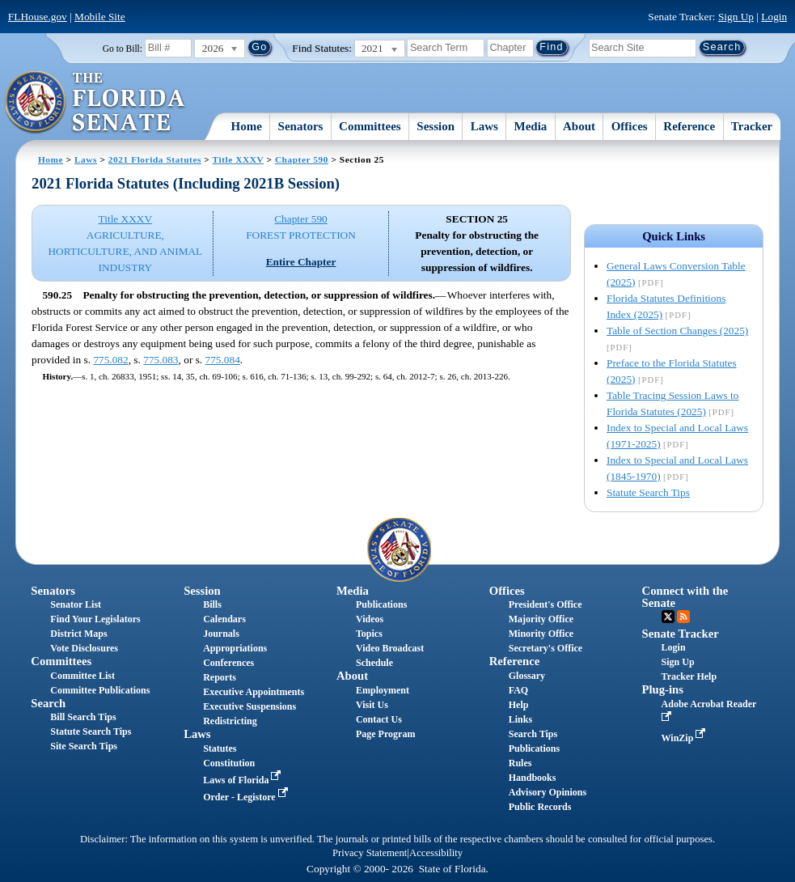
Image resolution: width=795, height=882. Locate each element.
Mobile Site (99, 17)
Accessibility (436, 853)
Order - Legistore (247, 797)
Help (519, 704)
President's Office (545, 604)
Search (48, 703)
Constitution (229, 763)
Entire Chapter (301, 262)
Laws (484, 126)
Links (520, 719)
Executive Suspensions (249, 706)
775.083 (160, 360)
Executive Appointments (253, 692)
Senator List (75, 604)
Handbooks (532, 777)
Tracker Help (689, 676)
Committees (370, 126)
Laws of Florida (243, 780)
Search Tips (533, 734)
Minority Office (541, 633)
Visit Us (372, 704)
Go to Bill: (122, 48)
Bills (212, 604)
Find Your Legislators (95, 619)
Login (774, 17)
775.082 (110, 360)
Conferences (228, 662)
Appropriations (235, 648)
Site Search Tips (83, 746)
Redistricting (230, 721)
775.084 (222, 360)
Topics (369, 633)
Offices (629, 126)
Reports (219, 677)
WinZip (685, 738)
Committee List (82, 675)
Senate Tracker (680, 633)
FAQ (518, 690)
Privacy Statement (369, 853)
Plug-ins (662, 689)
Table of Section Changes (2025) (677, 330)
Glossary (527, 675)
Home (246, 126)
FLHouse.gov (37, 17)
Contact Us (379, 719)
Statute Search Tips (648, 492)
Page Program (385, 734)
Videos (369, 619)
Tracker (751, 126)
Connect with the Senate (685, 596)
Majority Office (541, 619)
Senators (300, 126)
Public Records (540, 806)
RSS (683, 616)
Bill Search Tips (83, 717)
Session (436, 126)
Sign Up (736, 17)
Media (531, 126)
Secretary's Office (545, 648)
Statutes (219, 748)
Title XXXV (238, 159)
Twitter (668, 616)
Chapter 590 (301, 159)
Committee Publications (100, 690)
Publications (381, 604)
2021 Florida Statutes (154, 159)
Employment (382, 690)
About (579, 126)
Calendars (224, 619)
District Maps (78, 633)
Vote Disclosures (84, 648)
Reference (689, 126)
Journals (221, 633)
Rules (520, 763)
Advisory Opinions (547, 792)
